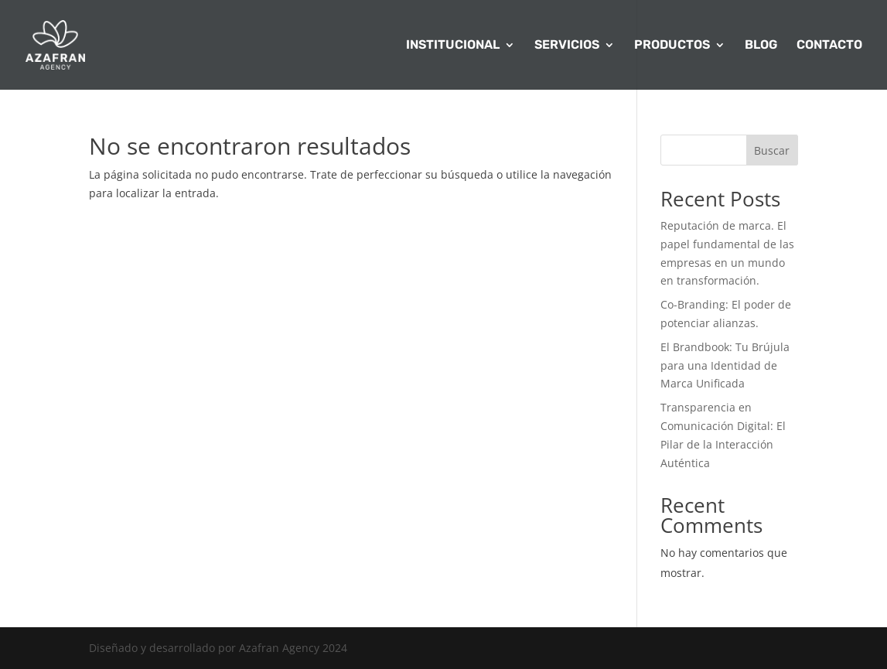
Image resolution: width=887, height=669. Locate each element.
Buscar (772, 150)
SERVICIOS (566, 45)
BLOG (761, 45)
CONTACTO (829, 45)
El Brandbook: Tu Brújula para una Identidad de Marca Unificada (725, 365)
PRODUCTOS (672, 45)
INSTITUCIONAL (453, 45)
